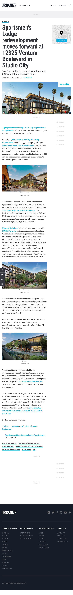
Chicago (5, 545)
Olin (34, 449)
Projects (53, 5)
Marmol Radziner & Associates (11, 449)
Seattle (5, 536)
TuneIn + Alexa (44, 547)
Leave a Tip (61, 533)
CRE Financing (25, 533)
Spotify (41, 536)
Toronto (5, 565)
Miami (4, 559)
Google (41, 539)
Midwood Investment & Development (29, 443)
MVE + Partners (26, 449)
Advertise (62, 5)
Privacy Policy (62, 542)
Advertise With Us (26, 539)
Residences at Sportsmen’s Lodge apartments (29, 446)
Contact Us (61, 536)
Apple (41, 533)
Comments (27, 77)
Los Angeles (24, 5)
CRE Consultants (26, 536)
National (5, 533)
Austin (4, 542)
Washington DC (7, 550)
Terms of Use (62, 539)
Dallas (4, 547)
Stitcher (42, 542)
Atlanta (5, 539)
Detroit (5, 553)
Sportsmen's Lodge (7, 446)
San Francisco (7, 568)
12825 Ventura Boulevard (9, 443)
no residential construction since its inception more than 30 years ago (22, 411)
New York (5, 562)
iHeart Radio (43, 545)
